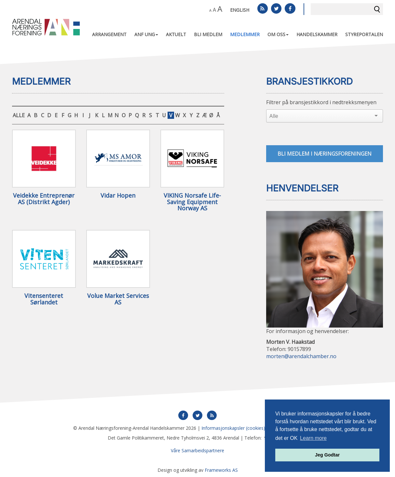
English (239, 10)
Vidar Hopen (118, 195)
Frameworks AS (221, 470)
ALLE (19, 115)
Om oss (278, 34)
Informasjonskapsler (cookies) (233, 428)
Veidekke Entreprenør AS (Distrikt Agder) (44, 198)
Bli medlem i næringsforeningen (325, 153)
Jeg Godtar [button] (327, 454)
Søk (377, 9)
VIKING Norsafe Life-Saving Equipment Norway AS (192, 202)
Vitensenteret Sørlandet (43, 299)
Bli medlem (208, 34)
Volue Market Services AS (118, 299)
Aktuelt (176, 34)
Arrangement (109, 34)
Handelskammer (316, 34)
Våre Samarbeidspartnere (197, 450)
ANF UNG (146, 34)
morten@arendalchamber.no (301, 356)
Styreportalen (364, 34)
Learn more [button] (313, 438)
